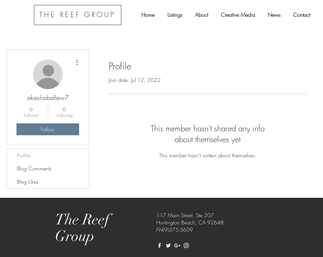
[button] (175, 15)
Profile (23, 155)
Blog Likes (27, 181)
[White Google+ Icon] (177, 245)
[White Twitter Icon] (168, 245)
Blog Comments (34, 168)
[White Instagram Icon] (186, 245)
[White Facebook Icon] (159, 245)
